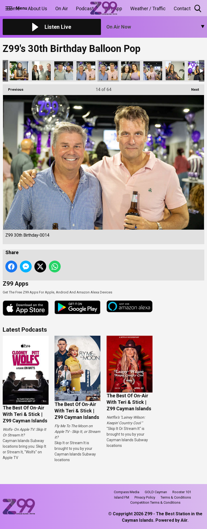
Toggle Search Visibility (198, 9)
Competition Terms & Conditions (155, 502)
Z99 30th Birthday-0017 (175, 70)
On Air (61, 8)
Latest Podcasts (25, 329)
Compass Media (126, 492)
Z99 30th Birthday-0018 (197, 70)
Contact (182, 8)
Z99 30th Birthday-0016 (152, 70)
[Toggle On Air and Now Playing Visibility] (155, 27)
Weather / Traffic (148, 8)
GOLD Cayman (156, 492)
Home (13, 8)
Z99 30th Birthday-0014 (108, 70)
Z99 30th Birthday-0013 (86, 70)
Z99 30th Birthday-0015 (130, 70)
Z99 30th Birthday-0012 (63, 70)
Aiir (184, 520)
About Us (37, 8)
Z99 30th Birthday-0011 (41, 70)
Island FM (121, 497)
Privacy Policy (145, 497)
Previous (13, 88)
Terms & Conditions (176, 497)
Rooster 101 (181, 492)
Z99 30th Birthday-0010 (19, 70)
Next (192, 88)
